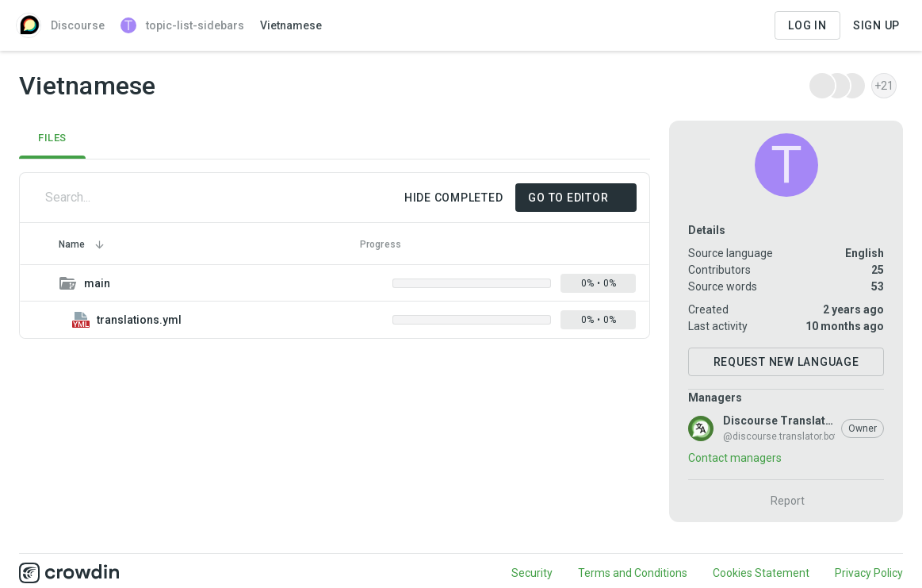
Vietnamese (291, 25)
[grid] (334, 301)
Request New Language (786, 361)
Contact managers (735, 458)
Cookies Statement (761, 573)
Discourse (60, 25)
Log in (807, 25)
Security (532, 573)
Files (52, 138)
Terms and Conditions (632, 573)
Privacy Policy (869, 573)
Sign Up (876, 25)
